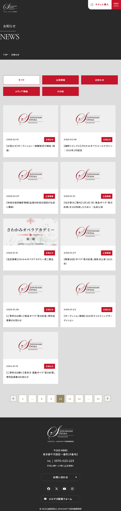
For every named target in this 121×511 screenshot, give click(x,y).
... (32, 398)
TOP (5, 54)
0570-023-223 (64, 461)
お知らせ (99, 79)
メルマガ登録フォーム (60, 498)
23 (98, 398)
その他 (60, 91)
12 (79, 398)
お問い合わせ (60, 477)
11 (70, 398)
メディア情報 (21, 91)
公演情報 (60, 79)
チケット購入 (102, 4)
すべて (21, 79)
